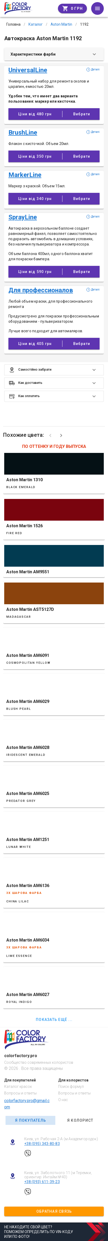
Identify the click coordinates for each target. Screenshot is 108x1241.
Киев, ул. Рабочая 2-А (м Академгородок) (61, 1139)
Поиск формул (71, 1086)
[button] (54, 370)
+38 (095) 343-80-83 (42, 1144)
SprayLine (22, 217)
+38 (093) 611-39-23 (42, 1182)
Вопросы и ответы (20, 1093)
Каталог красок (18, 1086)
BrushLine (22, 132)
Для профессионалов (40, 290)
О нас (63, 1100)
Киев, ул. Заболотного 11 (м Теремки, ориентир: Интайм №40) (58, 1175)
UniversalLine (27, 70)
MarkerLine (24, 175)
